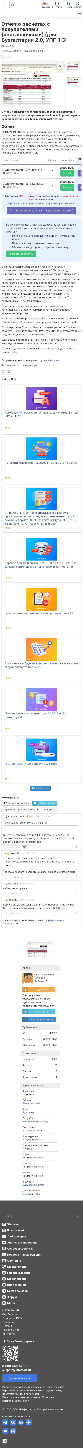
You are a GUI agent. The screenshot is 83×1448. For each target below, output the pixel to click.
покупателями (30, 365)
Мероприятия (17, 1278)
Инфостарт (54, 360)
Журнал (13, 1224)
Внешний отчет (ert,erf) (35, 1121)
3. (4, 883)
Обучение (14, 1260)
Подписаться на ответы (16, 803)
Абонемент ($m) (31, 1193)
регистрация (56, 920)
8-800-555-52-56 (14, 1366)
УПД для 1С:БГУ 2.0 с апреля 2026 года (31, 763)
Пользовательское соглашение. (21, 1397)
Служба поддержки (20, 1341)
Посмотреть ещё (40, 788)
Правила (8, 1322)
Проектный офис (19, 1272)
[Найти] (78, 1216)
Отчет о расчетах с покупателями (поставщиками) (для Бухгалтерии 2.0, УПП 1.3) (34, 32)
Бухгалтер (28, 1112)
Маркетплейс (17, 1266)
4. (4, 899)
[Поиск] (12, 5)
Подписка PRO (12, 1318)
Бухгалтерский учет (33, 1184)
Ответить (16, 847)
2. (6, 853)
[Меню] (5, 5)
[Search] (41, 1216)
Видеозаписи (16, 1284)
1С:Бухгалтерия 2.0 (32, 1139)
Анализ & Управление (22, 1242)
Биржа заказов (17, 1291)
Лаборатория (16, 1236)
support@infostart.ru (16, 1370)
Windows (27, 1148)
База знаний (15, 1230)
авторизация (11, 923)
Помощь (7, 1326)
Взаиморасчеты (31, 1103)
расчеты (10, 365)
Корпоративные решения (24, 1254)
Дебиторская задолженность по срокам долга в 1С (39, 613)
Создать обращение (19, 1378)
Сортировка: (20, 809)
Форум (12, 1297)
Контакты (8, 1333)
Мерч (11, 1303)
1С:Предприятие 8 (32, 1130)
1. (4, 816)
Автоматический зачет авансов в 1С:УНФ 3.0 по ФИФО (41, 462)
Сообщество (10, 1314)
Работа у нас (11, 1329)
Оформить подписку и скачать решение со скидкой (41, 210)
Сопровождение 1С (20, 1248)
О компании (10, 1310)
